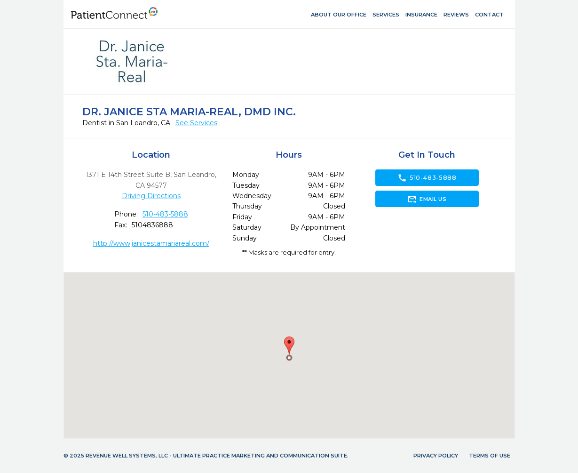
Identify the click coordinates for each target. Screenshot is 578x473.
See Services (196, 123)
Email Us (426, 199)
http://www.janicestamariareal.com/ (151, 243)
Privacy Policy (435, 455)
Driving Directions (151, 196)
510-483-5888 (165, 214)
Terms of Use (489, 455)
